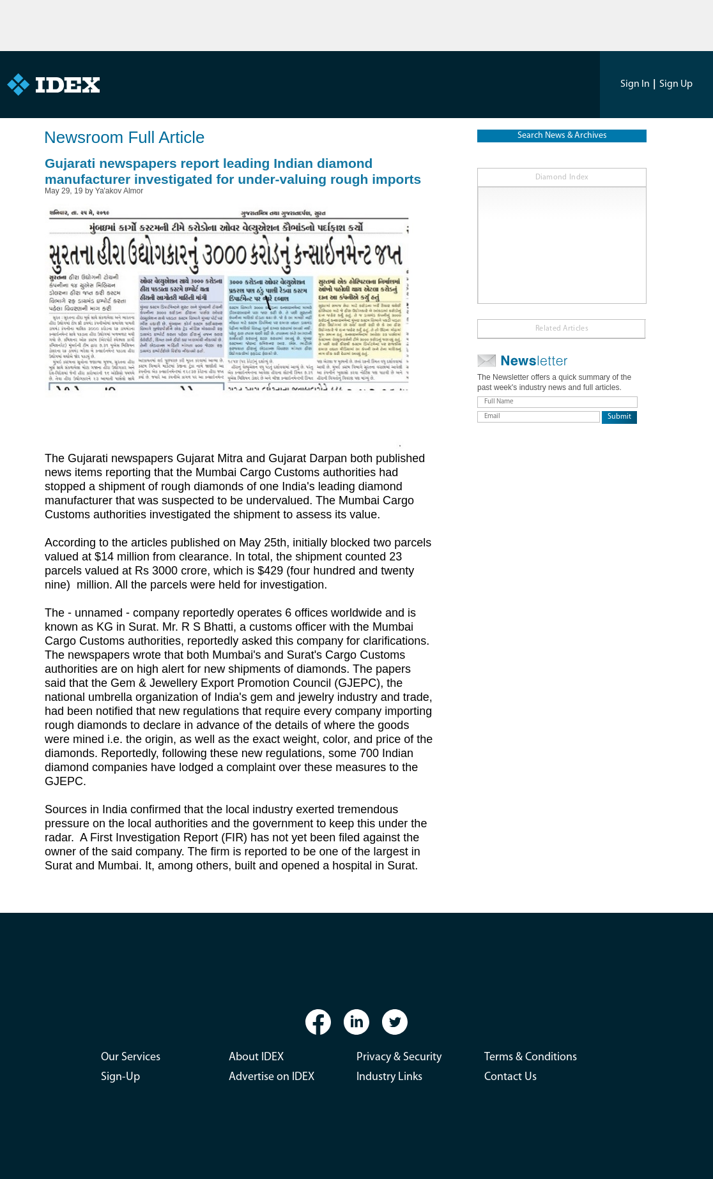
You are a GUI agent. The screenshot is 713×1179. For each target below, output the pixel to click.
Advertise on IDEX (271, 1077)
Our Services (130, 1057)
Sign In (635, 84)
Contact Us (510, 1077)
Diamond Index (562, 177)
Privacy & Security (398, 1057)
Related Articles (561, 329)
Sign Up (676, 84)
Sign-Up (120, 1077)
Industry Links (389, 1077)
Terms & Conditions (530, 1057)
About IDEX (256, 1057)
